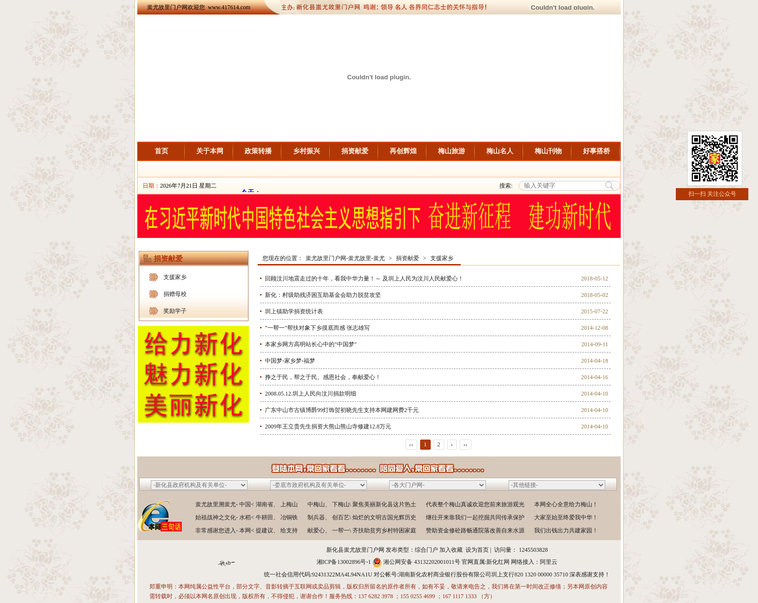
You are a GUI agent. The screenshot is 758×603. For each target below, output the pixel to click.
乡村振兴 (306, 151)
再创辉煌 (403, 151)
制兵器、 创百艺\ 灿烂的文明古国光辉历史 (361, 517)
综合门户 (426, 549)
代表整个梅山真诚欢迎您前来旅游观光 (475, 504)
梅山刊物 (548, 151)
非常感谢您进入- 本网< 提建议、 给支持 (246, 530)
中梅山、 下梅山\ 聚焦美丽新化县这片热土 (361, 504)
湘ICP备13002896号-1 (344, 562)
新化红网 (498, 562)
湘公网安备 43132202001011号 (421, 562)
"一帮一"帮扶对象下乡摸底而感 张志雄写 (317, 327)
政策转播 (258, 151)
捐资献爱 (354, 151)
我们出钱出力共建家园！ (566, 530)
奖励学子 (175, 311)
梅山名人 (499, 151)
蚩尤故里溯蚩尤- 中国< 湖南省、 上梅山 (246, 504)
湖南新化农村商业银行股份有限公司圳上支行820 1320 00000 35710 (483, 574)
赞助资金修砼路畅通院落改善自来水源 (475, 530)
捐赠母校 (175, 294)
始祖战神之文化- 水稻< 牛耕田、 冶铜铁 (246, 517)
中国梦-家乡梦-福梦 (290, 360)
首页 (161, 151)
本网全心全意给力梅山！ (566, 504)
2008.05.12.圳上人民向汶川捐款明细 (310, 393)
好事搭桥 (596, 151)
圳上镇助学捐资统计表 (294, 311)
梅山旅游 (451, 151)
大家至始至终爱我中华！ (566, 517)
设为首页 (477, 549)
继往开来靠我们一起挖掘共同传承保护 (475, 517)
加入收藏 (451, 549)
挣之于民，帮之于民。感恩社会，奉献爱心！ (323, 377)
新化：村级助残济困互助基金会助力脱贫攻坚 (323, 295)
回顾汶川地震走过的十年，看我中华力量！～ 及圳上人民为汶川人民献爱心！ (364, 278)
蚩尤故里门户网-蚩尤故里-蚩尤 (345, 258)
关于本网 (209, 151)
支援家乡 (175, 277)
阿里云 (548, 562)
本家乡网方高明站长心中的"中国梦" (311, 344)
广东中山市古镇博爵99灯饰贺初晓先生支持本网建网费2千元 (342, 410)
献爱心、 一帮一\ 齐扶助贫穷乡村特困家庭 (361, 530)
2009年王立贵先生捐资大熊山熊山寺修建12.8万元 (328, 426)
